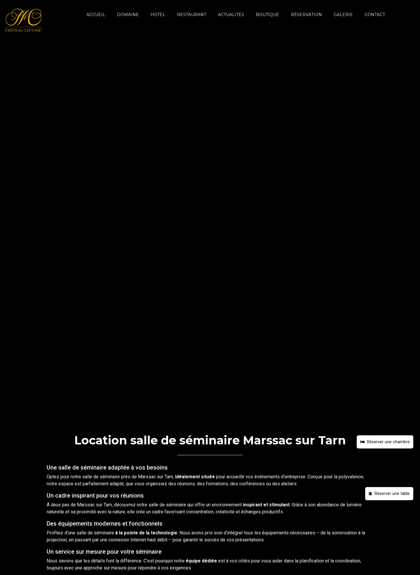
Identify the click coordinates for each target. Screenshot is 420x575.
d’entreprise (293, 476)
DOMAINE (128, 14)
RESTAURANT (191, 14)
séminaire (110, 476)
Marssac (147, 476)
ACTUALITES (231, 14)
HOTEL (157, 14)
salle (87, 476)
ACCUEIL (95, 14)
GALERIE (343, 14)
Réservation (306, 14)
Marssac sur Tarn (94, 505)
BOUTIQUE (267, 14)
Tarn (168, 476)
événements (267, 476)
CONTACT (375, 14)
